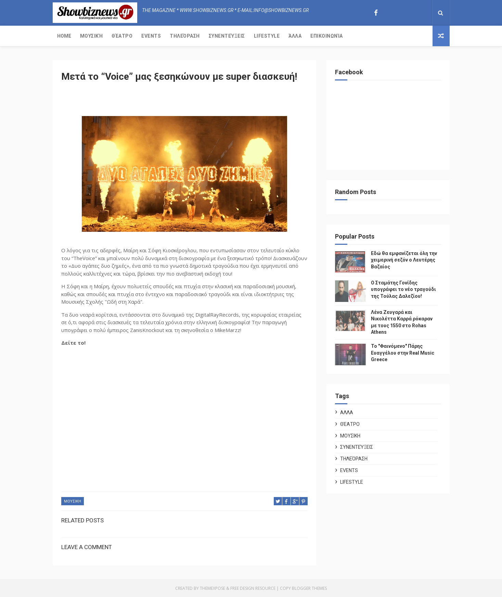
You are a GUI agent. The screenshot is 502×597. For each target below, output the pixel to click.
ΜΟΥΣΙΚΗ (72, 501)
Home (64, 36)
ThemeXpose (212, 588)
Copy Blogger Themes (303, 588)
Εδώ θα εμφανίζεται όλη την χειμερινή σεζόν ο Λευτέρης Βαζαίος (404, 260)
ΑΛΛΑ (346, 412)
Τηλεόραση (185, 36)
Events (151, 36)
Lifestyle (267, 36)
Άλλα (294, 36)
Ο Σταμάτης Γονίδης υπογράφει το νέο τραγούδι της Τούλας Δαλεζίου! (403, 289)
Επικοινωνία (326, 36)
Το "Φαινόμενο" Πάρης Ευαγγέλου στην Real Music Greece (402, 352)
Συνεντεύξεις (227, 36)
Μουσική (91, 36)
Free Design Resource (252, 588)
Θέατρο (122, 36)
